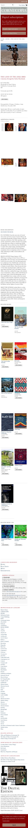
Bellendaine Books (5, 615)
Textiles (2, 721)
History (2, 687)
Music (3, 568)
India (2, 689)
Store (2, 39)
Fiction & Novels (5, 675)
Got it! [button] (14, 825)
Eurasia (2, 671)
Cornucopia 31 (14, 736)
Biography (3, 645)
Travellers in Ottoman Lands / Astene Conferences (13, 725)
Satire (2, 716)
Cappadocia (3, 650)
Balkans (2, 639)
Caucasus (3, 652)
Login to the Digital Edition (10, 33)
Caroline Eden (17, 742)
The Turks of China (5, 736)
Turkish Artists (4, 727)
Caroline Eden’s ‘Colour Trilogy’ (8, 744)
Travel (2, 723)
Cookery (3, 661)
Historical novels (5, 686)
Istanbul (3, 691)
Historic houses (4, 684)
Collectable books (5, 657)
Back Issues (5, 566)
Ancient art (3, 632)
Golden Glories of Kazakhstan (8, 758)
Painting (3, 707)
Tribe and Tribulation (6, 735)
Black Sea (3, 646)
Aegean (2, 629)
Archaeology (4, 634)
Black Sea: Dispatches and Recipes (9, 751)
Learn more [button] (6, 821)
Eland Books (4, 669)
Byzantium (3, 643)
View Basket (22, 5)
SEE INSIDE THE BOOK (7, 232)
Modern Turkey (4, 700)
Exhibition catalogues (6, 673)
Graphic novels (4, 680)
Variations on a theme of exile (8, 761)
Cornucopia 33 (15, 735)
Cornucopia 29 (11, 738)
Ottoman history (5, 705)
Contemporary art (5, 659)
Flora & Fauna (4, 677)
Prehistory (3, 713)
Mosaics (3, 702)
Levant (2, 696)
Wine (2, 729)
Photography (4, 709)
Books (7, 39)
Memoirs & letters (5, 698)
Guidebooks (3, 682)
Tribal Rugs (17, 429)
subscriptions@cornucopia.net (13, 591)
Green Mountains (5, 746)
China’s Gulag (4, 738)
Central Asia (4, 648)
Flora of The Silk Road (6, 393)
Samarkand (17, 393)
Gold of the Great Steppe (7, 322)
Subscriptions (5, 570)
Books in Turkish (5, 641)
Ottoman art (4, 704)
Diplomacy (3, 668)
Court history (4, 666)
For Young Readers (5, 679)
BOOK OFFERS (5, 627)
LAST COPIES (4, 695)
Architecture (4, 636)
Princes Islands (4, 714)
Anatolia (3, 630)
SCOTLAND (4, 718)
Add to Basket (4, 99)
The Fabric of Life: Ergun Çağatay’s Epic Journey (12, 759)
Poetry (2, 711)
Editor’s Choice (4, 609)
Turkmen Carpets (18, 465)
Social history (4, 720)
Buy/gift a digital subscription (10, 29)
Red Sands (17, 360)
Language (3, 693)
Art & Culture (4, 638)
